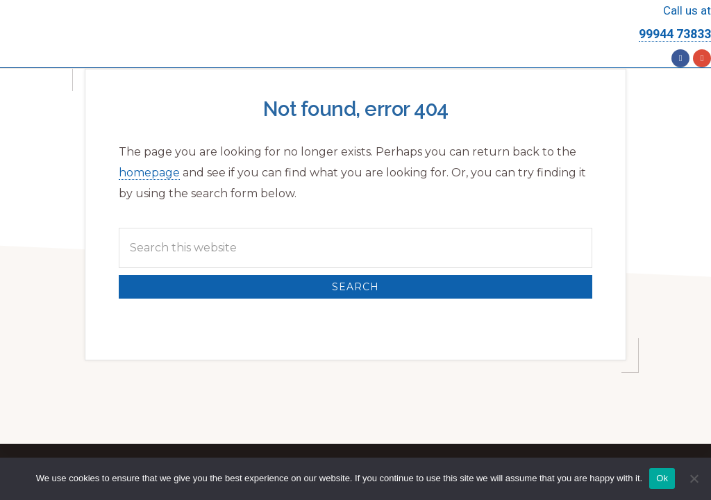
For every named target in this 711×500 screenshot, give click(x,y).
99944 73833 (675, 33)
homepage (149, 172)
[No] (694, 478)
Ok (662, 478)
